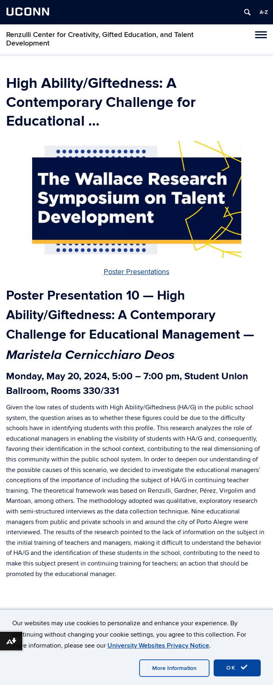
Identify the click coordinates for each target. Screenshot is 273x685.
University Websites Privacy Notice (158, 646)
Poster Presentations (136, 271)
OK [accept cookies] (237, 667)
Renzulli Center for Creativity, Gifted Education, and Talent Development (100, 39)
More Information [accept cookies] (174, 668)
